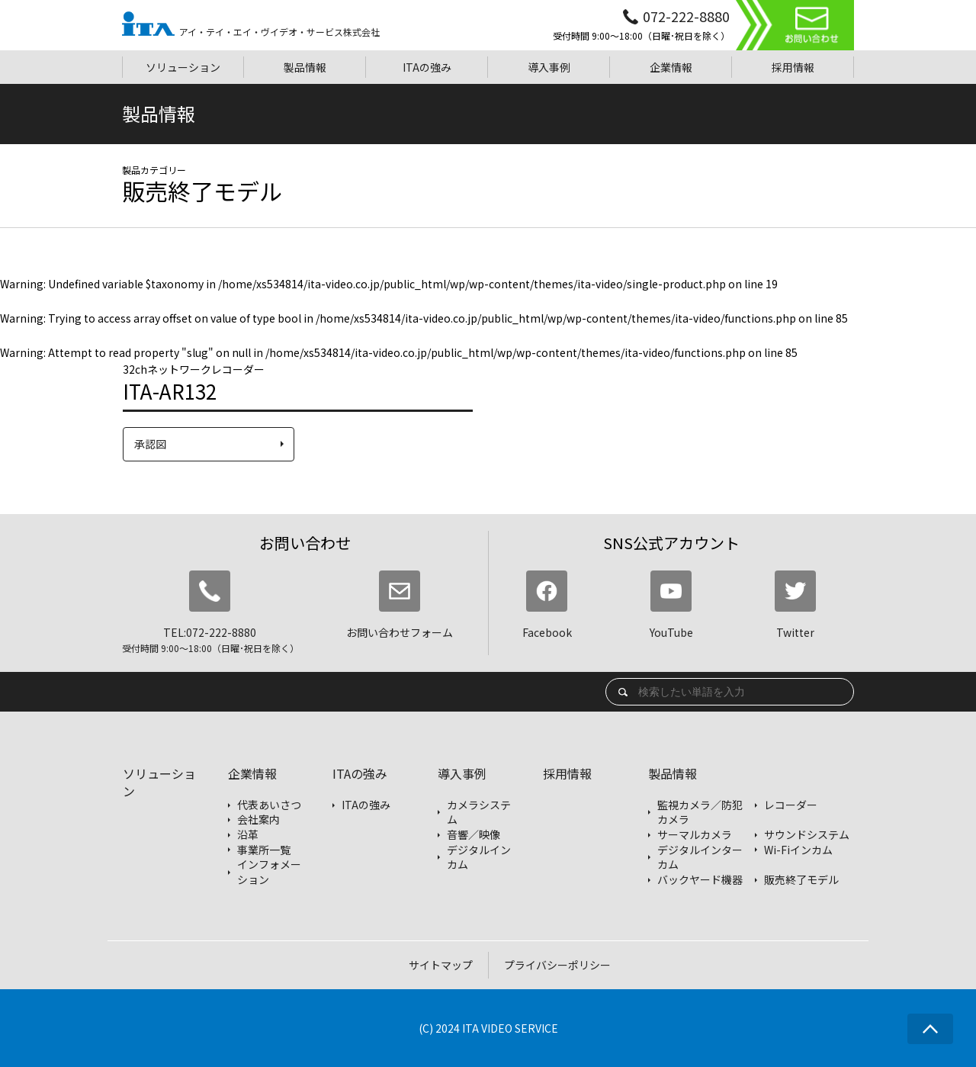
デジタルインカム (479, 858)
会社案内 (258, 819)
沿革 (247, 835)
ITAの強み (359, 773)
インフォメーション (269, 872)
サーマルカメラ (694, 835)
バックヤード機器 (700, 880)
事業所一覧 (264, 850)
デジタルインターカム (700, 858)
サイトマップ (441, 964)
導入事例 (462, 773)
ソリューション (159, 782)
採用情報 (567, 773)
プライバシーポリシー (557, 964)
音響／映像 (473, 835)
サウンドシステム (806, 835)
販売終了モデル (801, 880)
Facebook (547, 605)
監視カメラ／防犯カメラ (700, 813)
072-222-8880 (686, 16)
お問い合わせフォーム (399, 605)
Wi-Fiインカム (798, 850)
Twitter (795, 605)
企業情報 (252, 773)
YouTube (671, 605)
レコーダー (790, 805)
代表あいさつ (269, 805)
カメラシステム (479, 813)
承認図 (150, 444)
